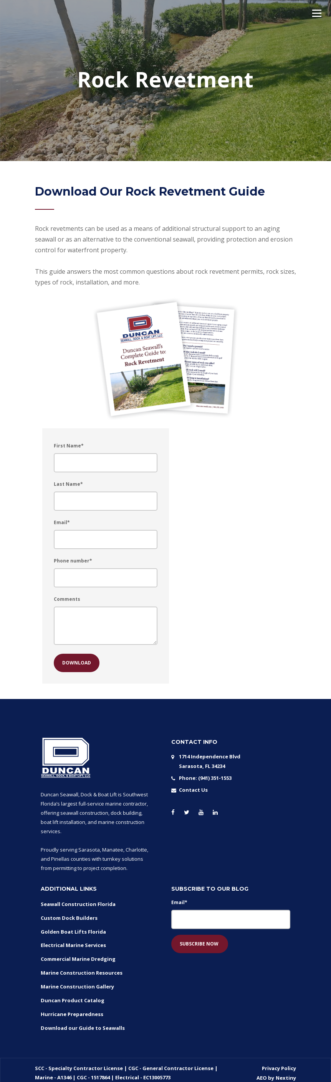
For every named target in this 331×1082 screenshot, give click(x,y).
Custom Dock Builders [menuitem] (69, 917)
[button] (316, 13)
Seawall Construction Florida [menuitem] (78, 904)
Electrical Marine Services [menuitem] (73, 943)
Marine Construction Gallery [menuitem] (77, 982)
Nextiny (286, 1070)
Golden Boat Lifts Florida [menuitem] (73, 930)
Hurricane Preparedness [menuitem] (72, 1008)
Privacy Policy (279, 1061)
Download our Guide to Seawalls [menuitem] (83, 1021)
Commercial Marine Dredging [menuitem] (78, 956)
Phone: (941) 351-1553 (205, 777)
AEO (262, 1070)
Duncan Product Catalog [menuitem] (72, 995)
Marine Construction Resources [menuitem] (81, 969)
